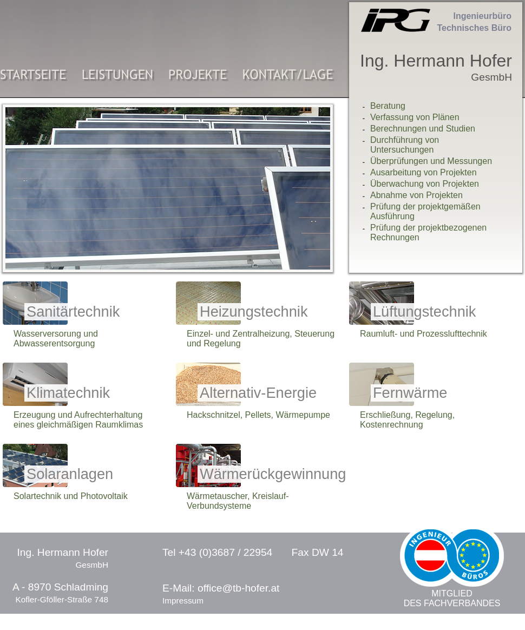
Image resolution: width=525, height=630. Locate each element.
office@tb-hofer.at (238, 588)
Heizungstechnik (254, 311)
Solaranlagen (70, 473)
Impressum (183, 600)
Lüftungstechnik (424, 311)
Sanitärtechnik (73, 311)
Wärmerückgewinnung (273, 473)
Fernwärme (410, 392)
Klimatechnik (68, 392)
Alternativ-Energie (258, 392)
